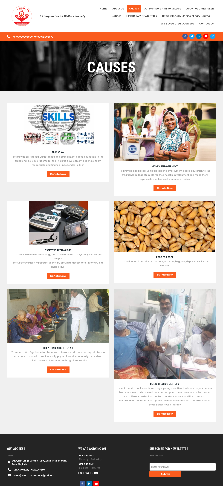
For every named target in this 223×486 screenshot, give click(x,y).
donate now (58, 174)
